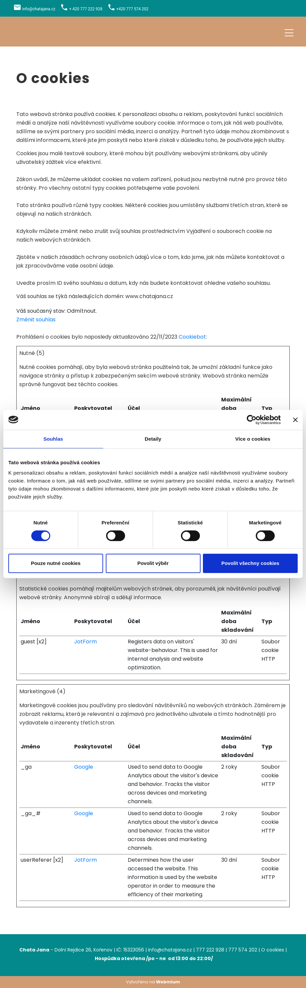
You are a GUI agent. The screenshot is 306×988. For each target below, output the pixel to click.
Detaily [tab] (153, 439)
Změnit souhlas (36, 319)
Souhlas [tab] (53, 439)
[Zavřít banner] (295, 419)
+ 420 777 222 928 (85, 9)
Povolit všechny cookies (250, 563)
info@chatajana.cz (38, 9)
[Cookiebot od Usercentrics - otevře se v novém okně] (252, 420)
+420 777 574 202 (132, 9)
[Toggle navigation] (289, 32)
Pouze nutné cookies (55, 563)
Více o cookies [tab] (252, 439)
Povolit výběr (153, 563)
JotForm (85, 641)
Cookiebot (192, 337)
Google (83, 767)
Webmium (168, 982)
